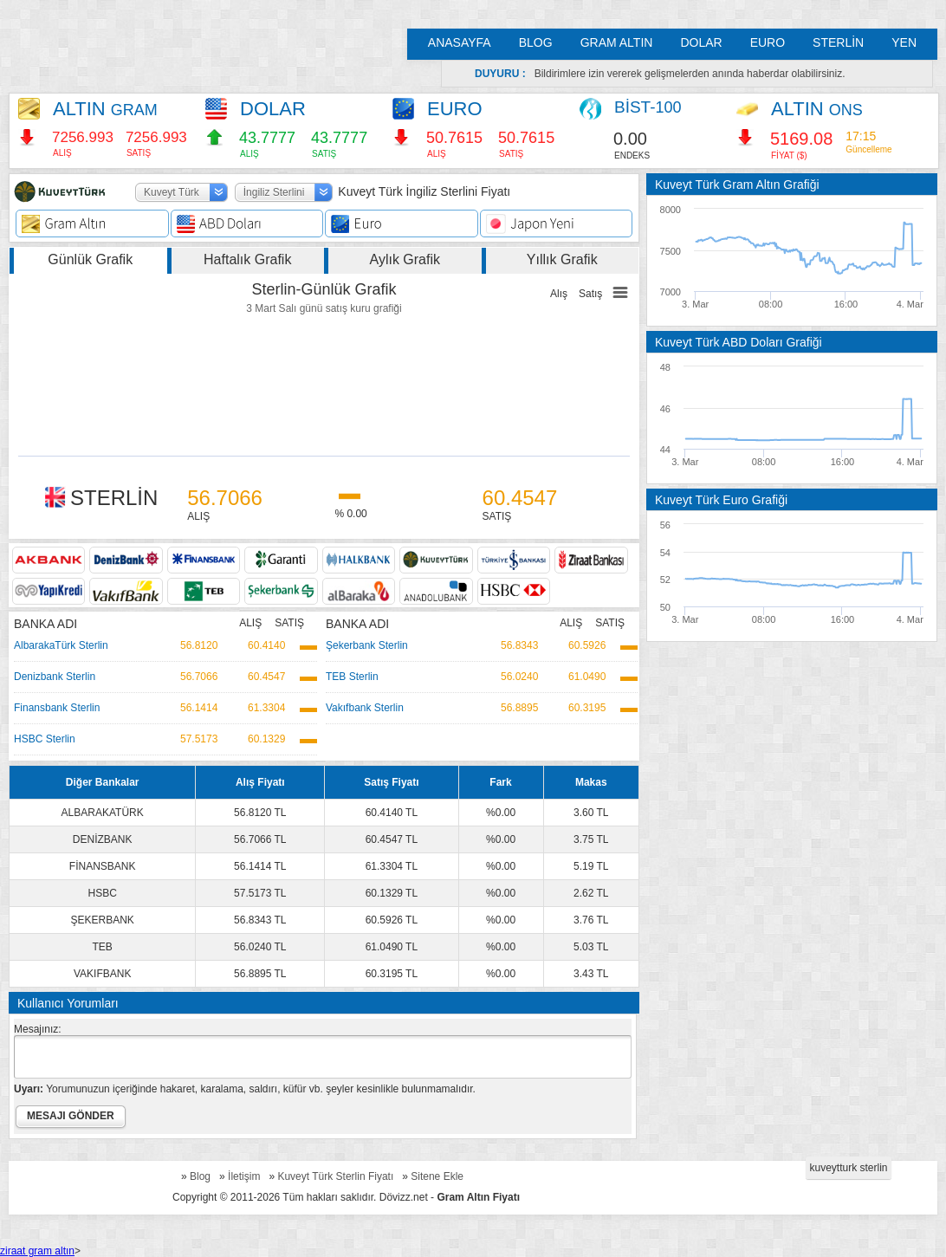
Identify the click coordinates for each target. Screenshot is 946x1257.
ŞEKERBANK (102, 920)
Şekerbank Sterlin (367, 645)
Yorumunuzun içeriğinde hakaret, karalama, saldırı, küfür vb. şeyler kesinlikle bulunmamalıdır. (245, 1089)
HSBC (102, 893)
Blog (200, 1176)
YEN (904, 42)
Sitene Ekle (437, 1176)
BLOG (536, 42)
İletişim (244, 1176)
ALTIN (105, 109)
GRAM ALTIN (616, 42)
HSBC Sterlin (44, 739)
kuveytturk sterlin (848, 1168)
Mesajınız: (38, 1029)
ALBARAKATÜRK (103, 813)
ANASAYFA (459, 42)
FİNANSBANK (102, 866)
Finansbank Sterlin (57, 708)
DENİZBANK (103, 839)
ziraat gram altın (37, 1251)
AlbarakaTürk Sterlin (61, 645)
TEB (103, 947)
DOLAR (701, 42)
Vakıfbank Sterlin (365, 708)
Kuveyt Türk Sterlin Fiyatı (335, 1176)
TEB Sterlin (352, 677)
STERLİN (838, 42)
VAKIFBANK (102, 974)
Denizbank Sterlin (54, 677)
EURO (767, 42)
